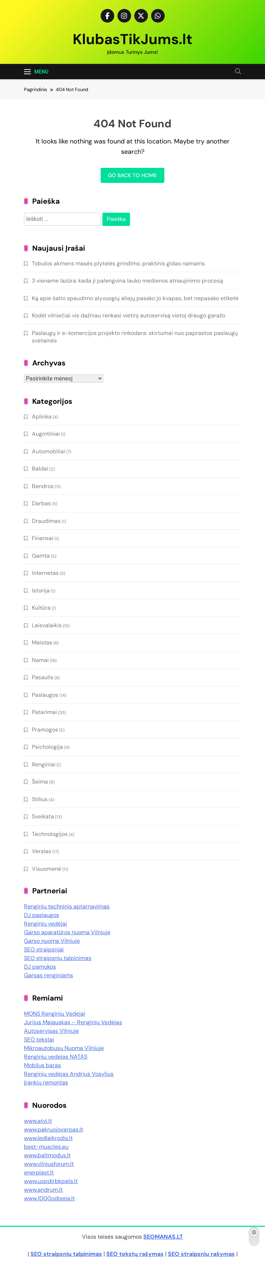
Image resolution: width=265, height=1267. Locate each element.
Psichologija (47, 747)
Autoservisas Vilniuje (51, 1031)
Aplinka (42, 416)
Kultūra (41, 607)
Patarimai (44, 712)
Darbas (41, 503)
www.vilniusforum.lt (49, 1164)
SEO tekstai (39, 1039)
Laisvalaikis (47, 625)
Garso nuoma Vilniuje (52, 941)
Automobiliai (48, 451)
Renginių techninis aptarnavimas (67, 906)
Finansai (42, 538)
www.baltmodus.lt (47, 1155)
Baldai (40, 468)
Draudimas (46, 521)
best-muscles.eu (46, 1146)
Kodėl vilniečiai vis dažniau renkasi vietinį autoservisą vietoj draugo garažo (128, 315)
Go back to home (132, 175)
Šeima (40, 781)
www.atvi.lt (38, 1121)
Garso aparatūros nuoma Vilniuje (67, 932)
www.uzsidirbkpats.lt (51, 1181)
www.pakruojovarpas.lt (53, 1129)
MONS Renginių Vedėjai (54, 1013)
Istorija (41, 590)
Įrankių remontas (46, 1082)
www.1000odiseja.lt (49, 1198)
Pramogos (45, 729)
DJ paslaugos (41, 915)
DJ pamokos (40, 966)
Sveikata (43, 816)
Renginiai (44, 764)
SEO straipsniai (44, 949)
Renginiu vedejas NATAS (55, 1056)
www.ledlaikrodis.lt (48, 1138)
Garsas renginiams (48, 975)
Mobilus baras (42, 1065)
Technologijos (50, 834)
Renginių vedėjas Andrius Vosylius (69, 1074)
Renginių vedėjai (45, 923)
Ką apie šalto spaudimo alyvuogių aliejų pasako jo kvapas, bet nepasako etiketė (135, 298)
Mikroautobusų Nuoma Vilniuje (64, 1048)
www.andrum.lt (43, 1189)
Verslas (41, 851)
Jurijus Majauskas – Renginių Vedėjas (73, 1022)
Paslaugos (45, 695)
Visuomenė (46, 869)
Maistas (42, 642)
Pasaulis (42, 677)
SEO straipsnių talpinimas (57, 958)
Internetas (45, 573)
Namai (40, 660)
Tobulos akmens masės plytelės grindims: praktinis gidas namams (118, 263)
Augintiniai (46, 434)
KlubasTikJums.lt (132, 39)
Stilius (40, 799)
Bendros (43, 486)
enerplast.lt (39, 1172)
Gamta (41, 555)
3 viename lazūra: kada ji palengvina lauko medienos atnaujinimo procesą (127, 280)
